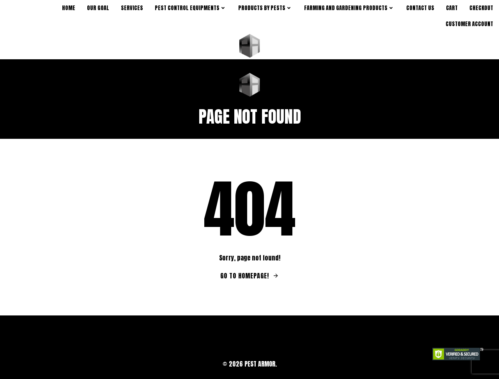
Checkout (481, 8)
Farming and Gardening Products (349, 8)
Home (68, 8)
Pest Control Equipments (190, 8)
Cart (452, 8)
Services (132, 8)
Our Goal (98, 8)
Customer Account (469, 24)
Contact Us (420, 8)
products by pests (265, 8)
